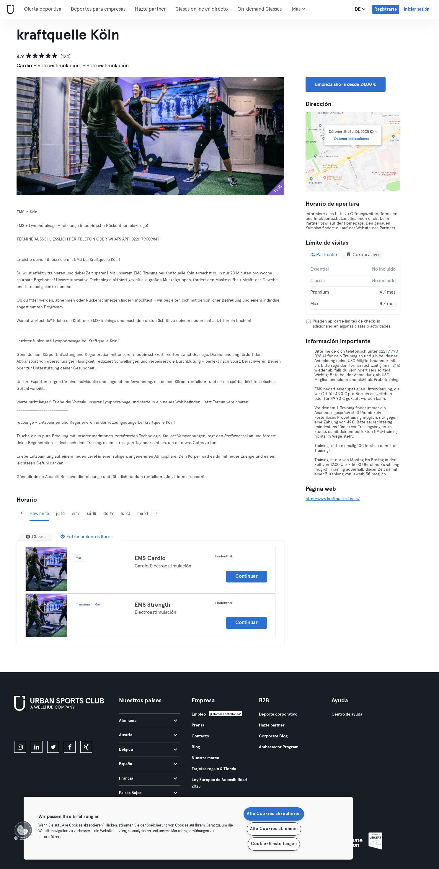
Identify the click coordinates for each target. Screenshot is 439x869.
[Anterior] (37, 136)
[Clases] (35, 537)
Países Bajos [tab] (148, 792)
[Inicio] (9, 9)
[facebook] (70, 747)
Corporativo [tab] (362, 254)
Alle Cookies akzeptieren (274, 814)
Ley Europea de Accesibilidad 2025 (219, 783)
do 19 (108, 513)
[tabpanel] (353, 287)
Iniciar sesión (417, 9)
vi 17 (76, 513)
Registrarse (385, 9)
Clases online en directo (201, 9)
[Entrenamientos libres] (86, 537)
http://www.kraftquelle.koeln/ (333, 499)
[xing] (86, 747)
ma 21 (142, 513)
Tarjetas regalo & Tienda (214, 769)
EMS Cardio (150, 558)
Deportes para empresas (98, 9)
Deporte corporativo (278, 714)
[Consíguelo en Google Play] (77, 727)
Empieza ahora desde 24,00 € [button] (345, 84)
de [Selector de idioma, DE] (360, 9)
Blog (196, 747)
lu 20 (125, 513)
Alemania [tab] (148, 720)
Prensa (198, 725)
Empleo (199, 714)
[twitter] (53, 747)
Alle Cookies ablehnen (274, 829)
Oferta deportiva (42, 9)
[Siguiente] (264, 136)
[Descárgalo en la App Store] (34, 727)
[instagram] (20, 747)
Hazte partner (150, 9)
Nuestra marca (205, 758)
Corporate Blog (273, 736)
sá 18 (91, 513)
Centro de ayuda (347, 714)
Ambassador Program (278, 747)
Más (298, 9)
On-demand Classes (259, 9)
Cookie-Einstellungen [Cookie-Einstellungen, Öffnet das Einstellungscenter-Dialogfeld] (274, 844)
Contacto (200, 736)
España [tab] (148, 763)
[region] (188, 828)
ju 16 (60, 513)
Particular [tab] (324, 254)
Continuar (246, 576)
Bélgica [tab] (148, 749)
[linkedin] (37, 747)
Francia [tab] (148, 778)
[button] (22, 830)
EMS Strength (152, 605)
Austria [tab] (148, 735)
